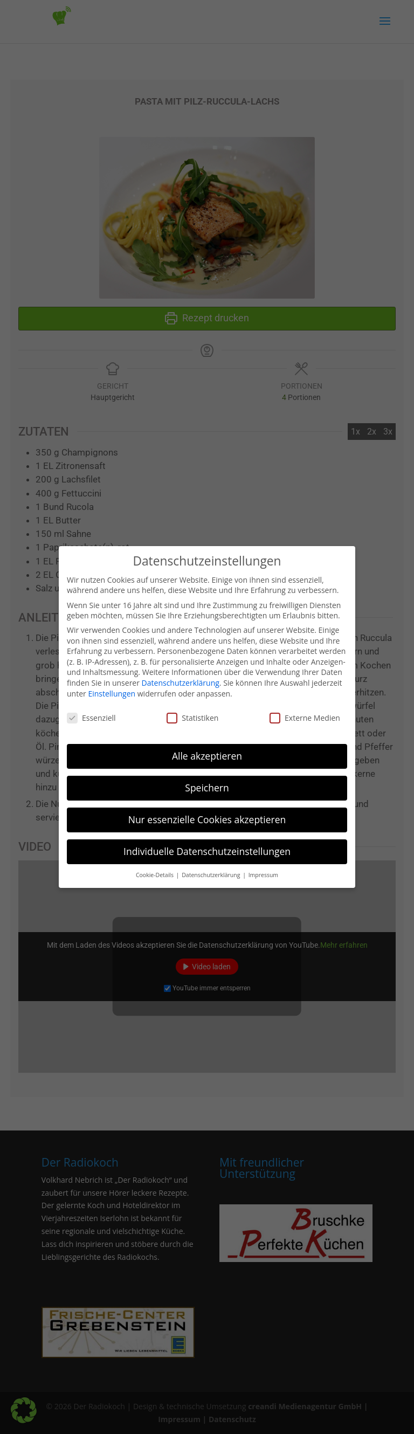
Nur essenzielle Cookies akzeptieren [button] (207, 815)
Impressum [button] (263, 870)
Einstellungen (111, 689)
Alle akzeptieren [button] (207, 751)
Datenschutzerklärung (180, 678)
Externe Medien (305, 713)
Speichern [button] (207, 783)
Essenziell (91, 713)
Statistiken (192, 713)
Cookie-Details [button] (155, 870)
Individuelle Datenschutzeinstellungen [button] (207, 846)
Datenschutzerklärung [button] (212, 870)
